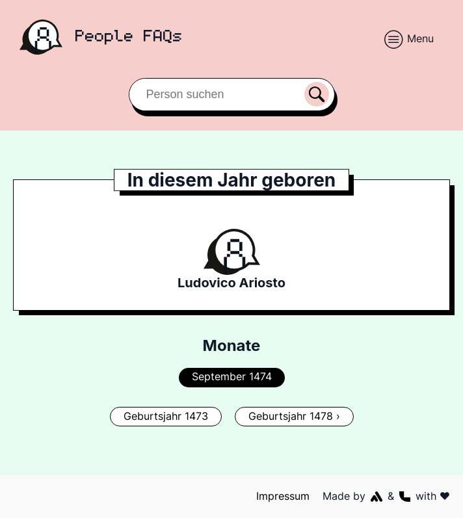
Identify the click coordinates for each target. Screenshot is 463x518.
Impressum (283, 495)
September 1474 (232, 376)
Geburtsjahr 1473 (166, 415)
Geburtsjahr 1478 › (293, 415)
